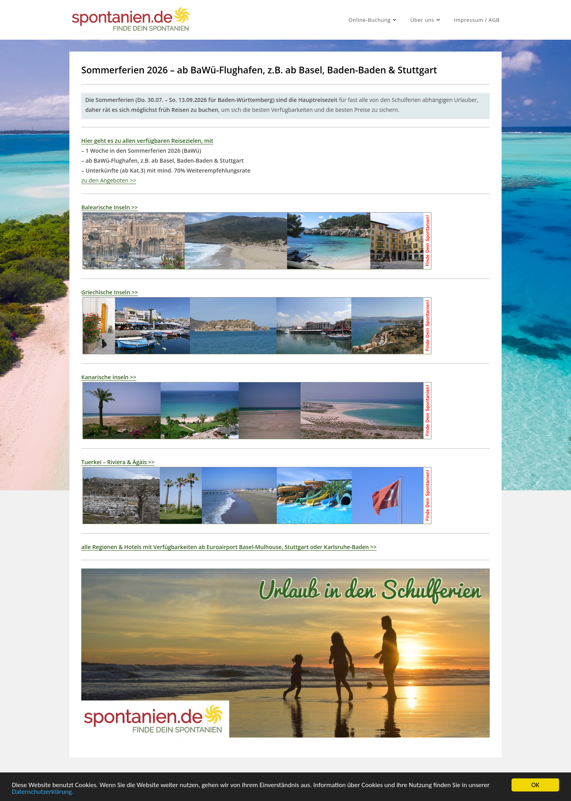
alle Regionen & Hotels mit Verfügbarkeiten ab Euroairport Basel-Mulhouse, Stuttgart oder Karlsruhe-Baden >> (229, 547)
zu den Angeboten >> (108, 180)
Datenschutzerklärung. (42, 793)
